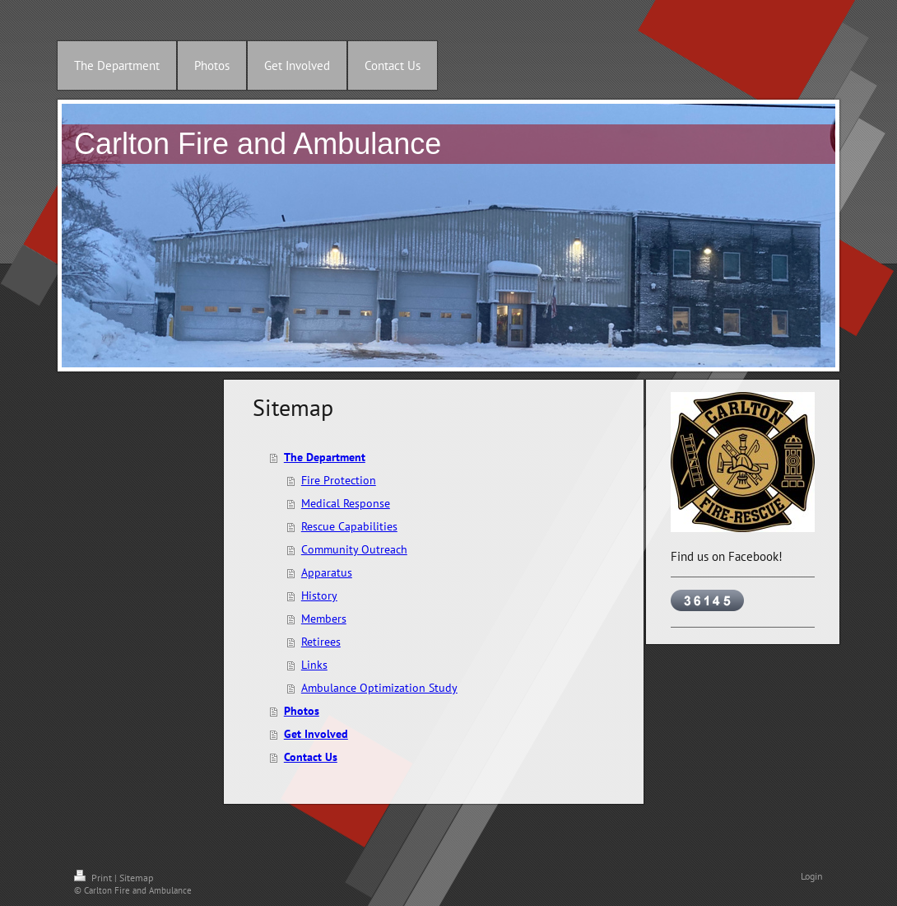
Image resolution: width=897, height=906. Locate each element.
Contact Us (310, 757)
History (319, 595)
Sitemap (136, 877)
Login (812, 876)
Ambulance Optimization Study (379, 687)
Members (323, 618)
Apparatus (326, 572)
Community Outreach (354, 549)
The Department (324, 457)
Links (314, 664)
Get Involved (316, 733)
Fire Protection (338, 480)
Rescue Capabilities (349, 526)
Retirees (321, 641)
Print (94, 877)
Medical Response (345, 503)
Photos (301, 710)
